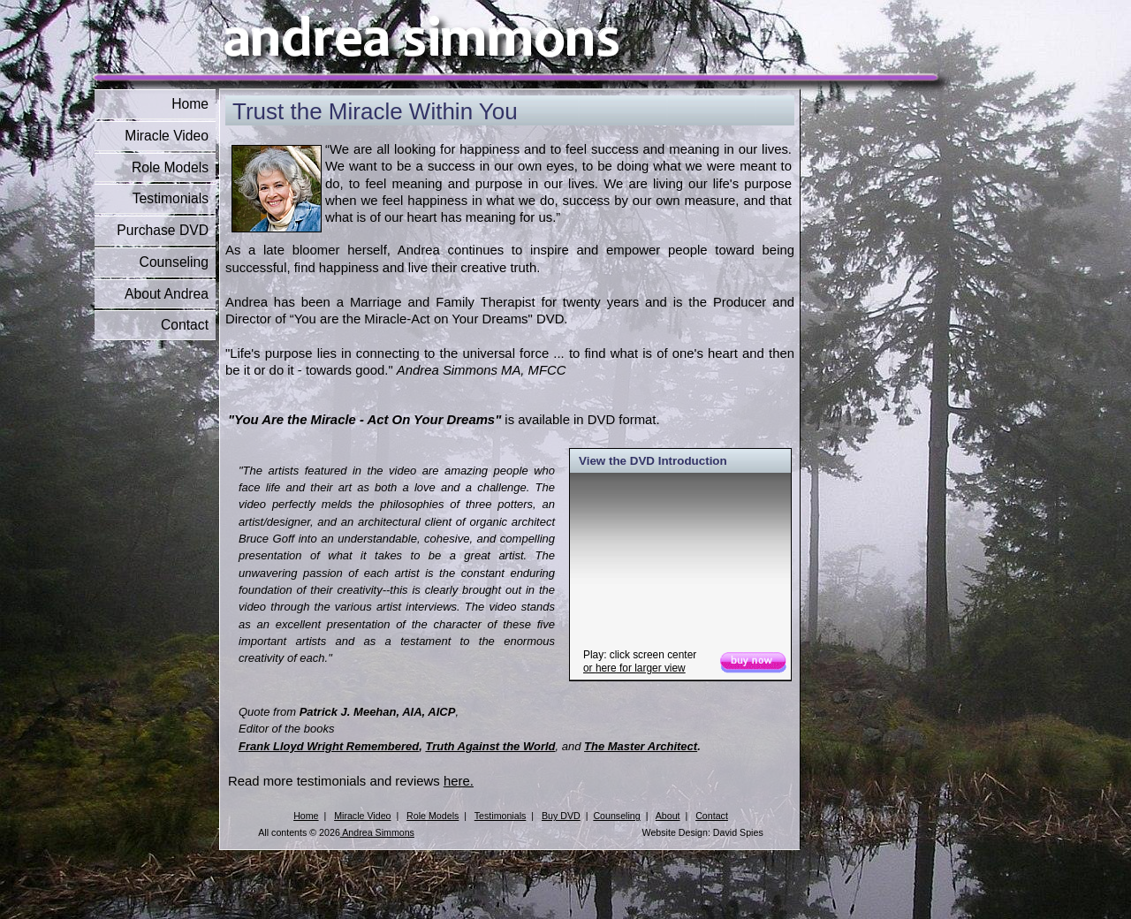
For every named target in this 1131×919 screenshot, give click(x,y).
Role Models (170, 167)
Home (190, 103)
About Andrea (167, 293)
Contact (185, 324)
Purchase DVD (163, 230)
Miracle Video (167, 135)
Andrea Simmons (377, 832)
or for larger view (634, 668)
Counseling (174, 262)
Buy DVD (561, 815)
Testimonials (171, 198)
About (668, 815)
